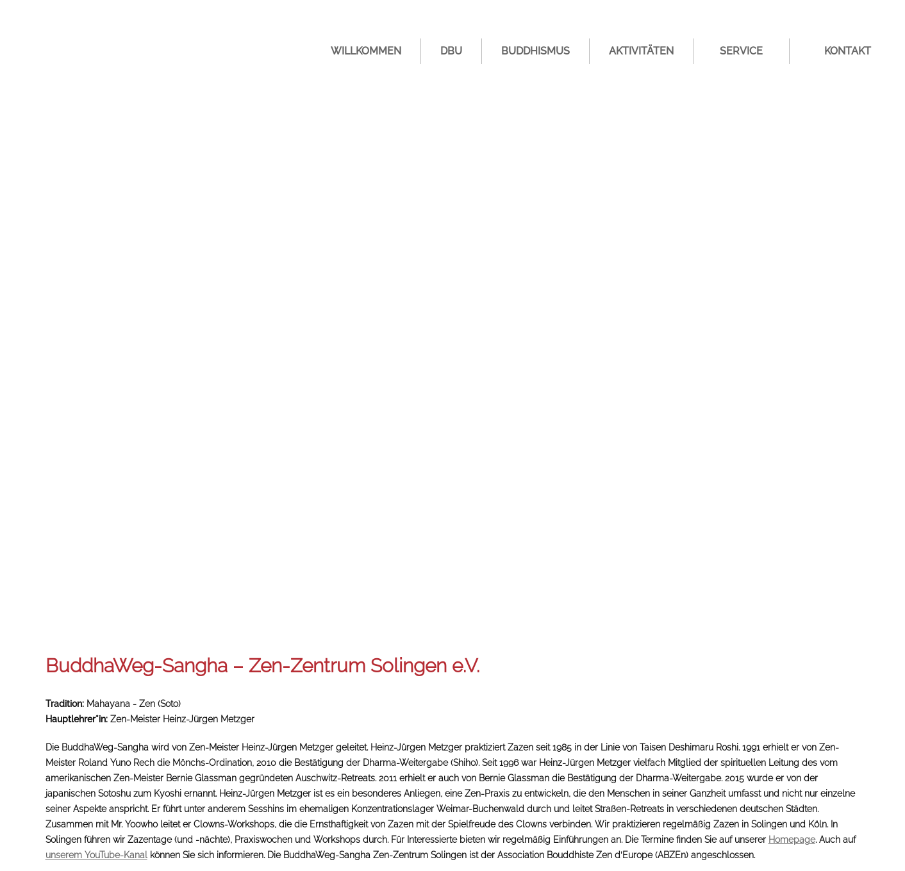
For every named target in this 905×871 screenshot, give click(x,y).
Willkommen (366, 51)
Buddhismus (535, 51)
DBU (451, 51)
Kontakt (847, 51)
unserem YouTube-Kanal (96, 855)
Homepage (791, 839)
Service (741, 51)
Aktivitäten (641, 51)
